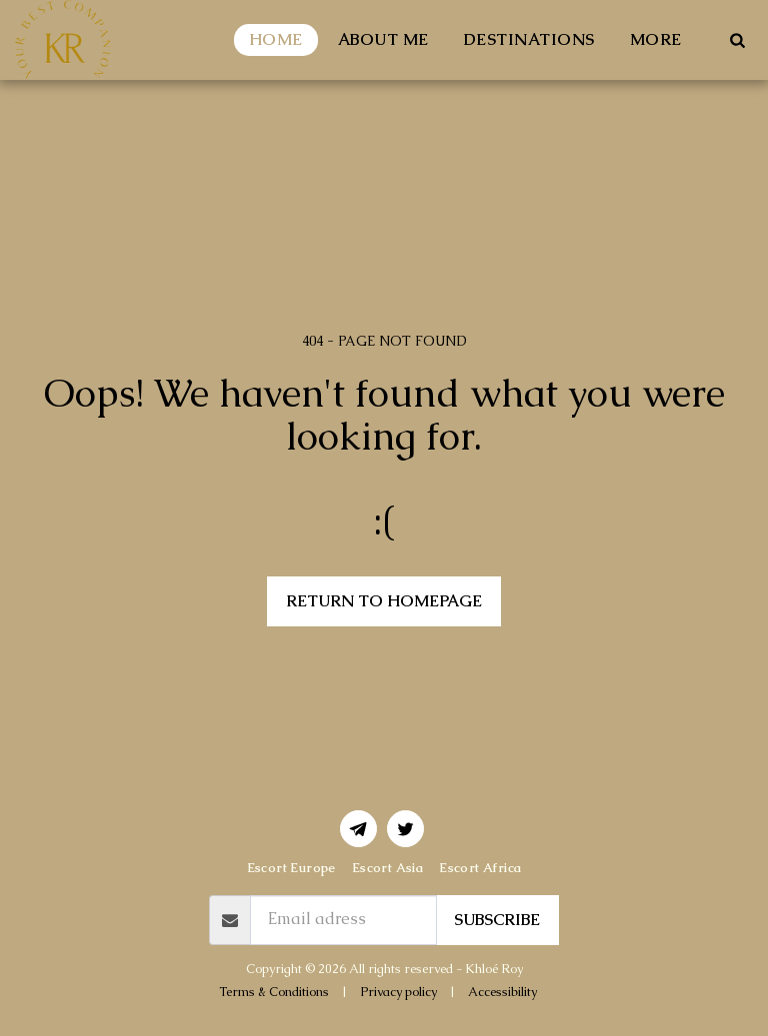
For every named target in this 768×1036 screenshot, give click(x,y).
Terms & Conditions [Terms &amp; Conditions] (274, 991)
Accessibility (502, 991)
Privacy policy (398, 991)
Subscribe (497, 919)
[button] (737, 40)
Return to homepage (384, 600)
